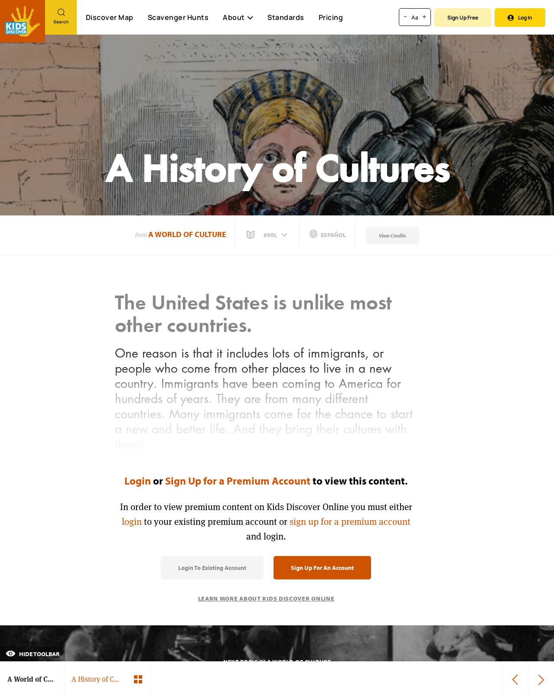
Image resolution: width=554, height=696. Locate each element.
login (132, 521)
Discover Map (110, 17)
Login (137, 480)
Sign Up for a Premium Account (237, 480)
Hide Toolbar (32, 654)
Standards (285, 17)
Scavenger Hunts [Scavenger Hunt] (178, 17)
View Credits (392, 235)
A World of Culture (187, 234)
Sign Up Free (462, 17)
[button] (268, 235)
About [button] (238, 17)
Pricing (331, 17)
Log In (520, 17)
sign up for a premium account (350, 521)
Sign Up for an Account (322, 568)
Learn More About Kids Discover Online (266, 598)
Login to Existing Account (212, 568)
